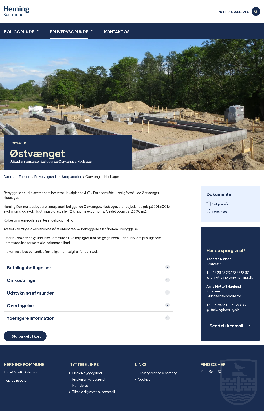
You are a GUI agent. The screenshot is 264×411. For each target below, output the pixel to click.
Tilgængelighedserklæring (157, 372)
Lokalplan (216, 211)
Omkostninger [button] (22, 280)
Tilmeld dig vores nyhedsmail (93, 391)
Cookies (144, 379)
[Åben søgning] (256, 11)
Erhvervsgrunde (69, 31)
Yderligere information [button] (30, 318)
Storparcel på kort (26, 336)
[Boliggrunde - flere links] (37, 30)
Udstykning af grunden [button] (30, 292)
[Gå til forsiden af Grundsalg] (16, 11)
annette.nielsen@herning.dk (232, 277)
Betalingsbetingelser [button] (29, 267)
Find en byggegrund (87, 372)
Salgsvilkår (217, 204)
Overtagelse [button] (20, 305)
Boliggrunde (19, 31)
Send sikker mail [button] (226, 325)
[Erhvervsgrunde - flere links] (91, 30)
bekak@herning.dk (225, 309)
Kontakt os (117, 31)
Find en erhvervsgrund (88, 379)
